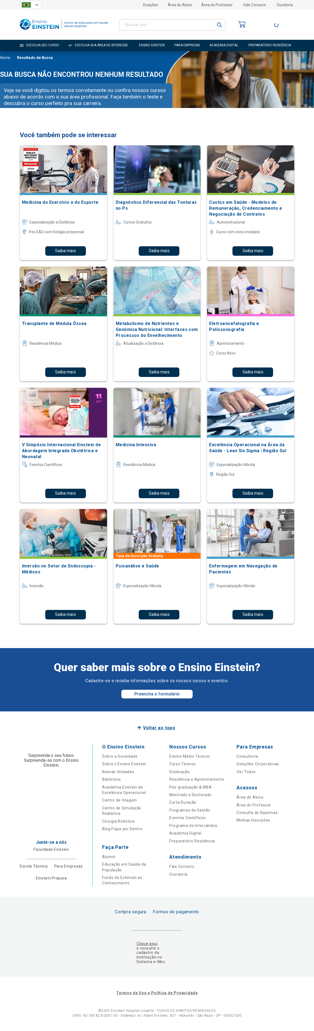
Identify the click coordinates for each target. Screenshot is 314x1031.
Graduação (179, 772)
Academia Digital (185, 833)
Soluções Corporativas (258, 764)
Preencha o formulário (157, 694)
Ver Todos (246, 772)
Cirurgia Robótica (118, 821)
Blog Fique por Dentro (122, 829)
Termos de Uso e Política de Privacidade (157, 993)
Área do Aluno (180, 5)
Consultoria (247, 756)
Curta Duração (182, 802)
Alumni (108, 857)
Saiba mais (65, 250)
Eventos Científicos (187, 818)
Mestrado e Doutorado (190, 795)
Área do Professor (217, 5)
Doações (150, 5)
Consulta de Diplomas (257, 812)
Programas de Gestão (189, 810)
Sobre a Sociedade (120, 756)
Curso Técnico (182, 764)
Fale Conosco (254, 5)
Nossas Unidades (118, 772)
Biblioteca (111, 779)
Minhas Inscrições (253, 820)
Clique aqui (147, 943)
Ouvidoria (285, 5)
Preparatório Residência (192, 841)
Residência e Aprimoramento (196, 779)
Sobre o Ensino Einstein (124, 764)
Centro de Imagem (119, 800)
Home (5, 58)
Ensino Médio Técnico (189, 756)
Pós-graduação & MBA (190, 787)
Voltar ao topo (159, 727)
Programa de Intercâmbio (193, 825)
